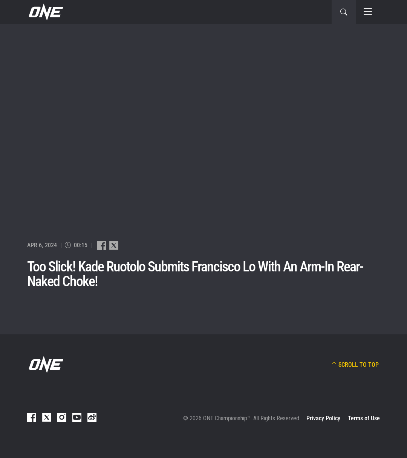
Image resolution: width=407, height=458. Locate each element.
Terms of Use (364, 418)
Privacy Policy (323, 418)
